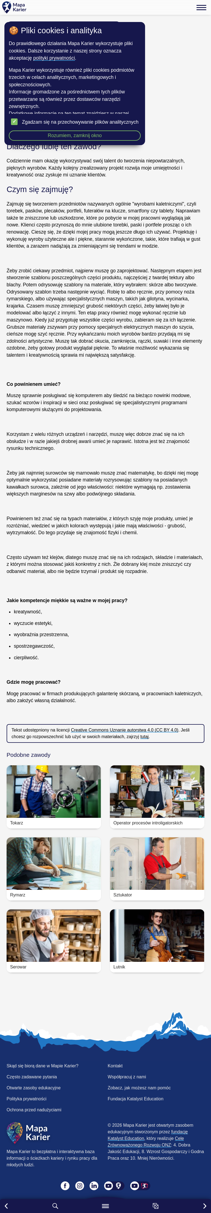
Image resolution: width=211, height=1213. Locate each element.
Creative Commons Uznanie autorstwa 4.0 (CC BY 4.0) (124, 730)
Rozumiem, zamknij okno (75, 135)
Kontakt (115, 1066)
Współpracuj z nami (127, 1076)
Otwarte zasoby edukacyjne (34, 1087)
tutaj (144, 736)
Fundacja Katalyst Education (135, 1098)
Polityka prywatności (26, 1098)
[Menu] (201, 7)
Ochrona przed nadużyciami (34, 1109)
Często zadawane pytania (32, 1076)
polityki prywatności (54, 58)
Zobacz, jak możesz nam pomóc (139, 1087)
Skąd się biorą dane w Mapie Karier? (42, 1066)
